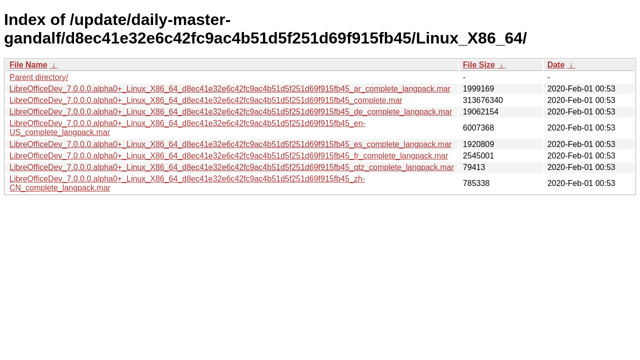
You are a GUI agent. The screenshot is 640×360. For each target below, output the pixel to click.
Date (556, 64)
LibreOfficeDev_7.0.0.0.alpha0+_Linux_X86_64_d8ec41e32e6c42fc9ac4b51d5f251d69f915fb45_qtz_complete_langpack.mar (232, 167)
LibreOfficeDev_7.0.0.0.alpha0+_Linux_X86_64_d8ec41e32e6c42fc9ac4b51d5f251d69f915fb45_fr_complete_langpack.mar (229, 156)
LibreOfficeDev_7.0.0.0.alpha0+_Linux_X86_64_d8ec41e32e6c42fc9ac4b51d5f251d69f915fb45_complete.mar (206, 100)
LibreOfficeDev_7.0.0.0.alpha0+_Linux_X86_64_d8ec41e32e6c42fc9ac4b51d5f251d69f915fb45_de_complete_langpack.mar (231, 112)
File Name (29, 64)
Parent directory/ (39, 77)
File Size (479, 64)
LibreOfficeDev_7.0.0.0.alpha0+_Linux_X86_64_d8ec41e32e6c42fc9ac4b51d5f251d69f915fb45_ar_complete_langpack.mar (230, 88)
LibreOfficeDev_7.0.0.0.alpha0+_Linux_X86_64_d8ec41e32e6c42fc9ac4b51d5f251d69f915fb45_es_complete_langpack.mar (231, 144)
